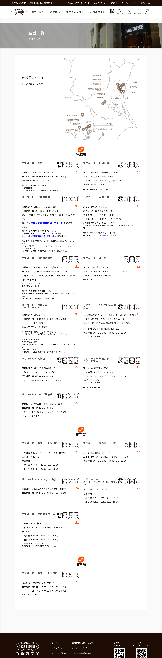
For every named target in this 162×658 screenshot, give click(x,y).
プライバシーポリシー (81, 653)
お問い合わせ (146, 3)
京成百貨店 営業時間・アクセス (47, 223)
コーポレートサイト (129, 3)
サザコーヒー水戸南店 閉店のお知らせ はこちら (106, 322)
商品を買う (37, 11)
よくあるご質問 (59, 653)
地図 (77, 171)
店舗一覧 (114, 3)
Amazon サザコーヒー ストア (79, 3)
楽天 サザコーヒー (100, 3)
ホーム (55, 643)
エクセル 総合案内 (99, 235)
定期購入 (55, 11)
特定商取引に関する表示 (82, 643)
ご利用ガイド (97, 11)
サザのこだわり (75, 11)
